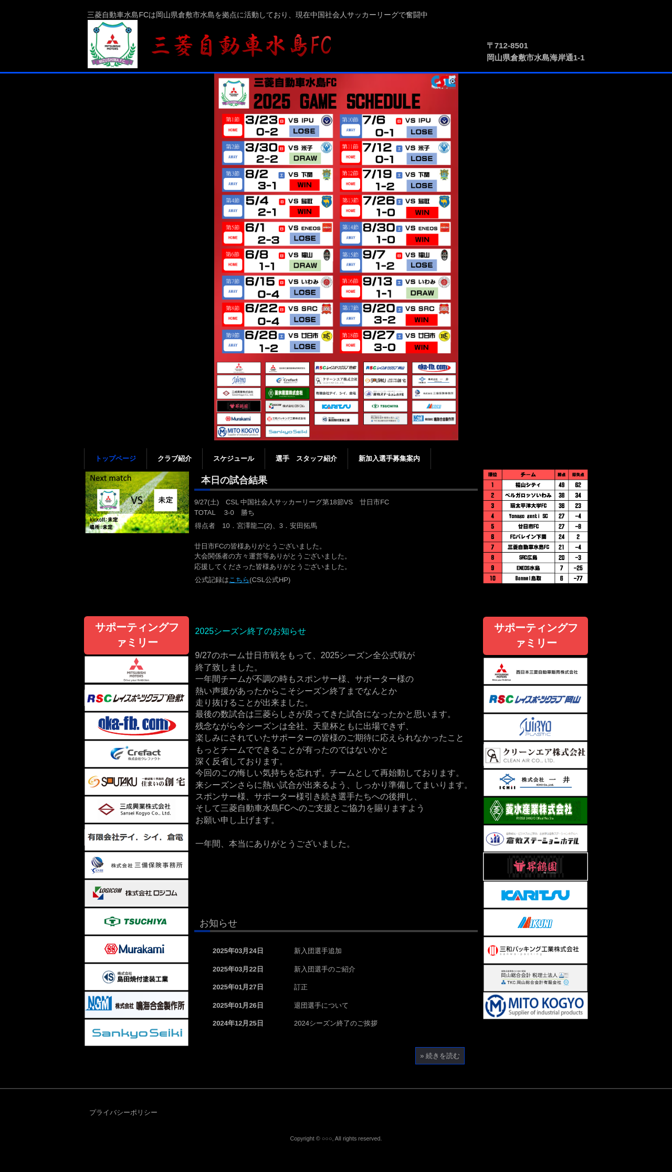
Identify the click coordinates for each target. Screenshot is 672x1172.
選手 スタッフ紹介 (306, 458)
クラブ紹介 (175, 458)
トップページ (115, 458)
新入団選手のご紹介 (324, 969)
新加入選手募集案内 (389, 458)
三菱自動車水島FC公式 (215, 44)
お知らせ (218, 923)
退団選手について (321, 1005)
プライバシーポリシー (123, 1112)
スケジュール (233, 458)
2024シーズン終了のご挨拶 (335, 1023)
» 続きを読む (440, 1056)
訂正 (301, 987)
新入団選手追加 (318, 951)
